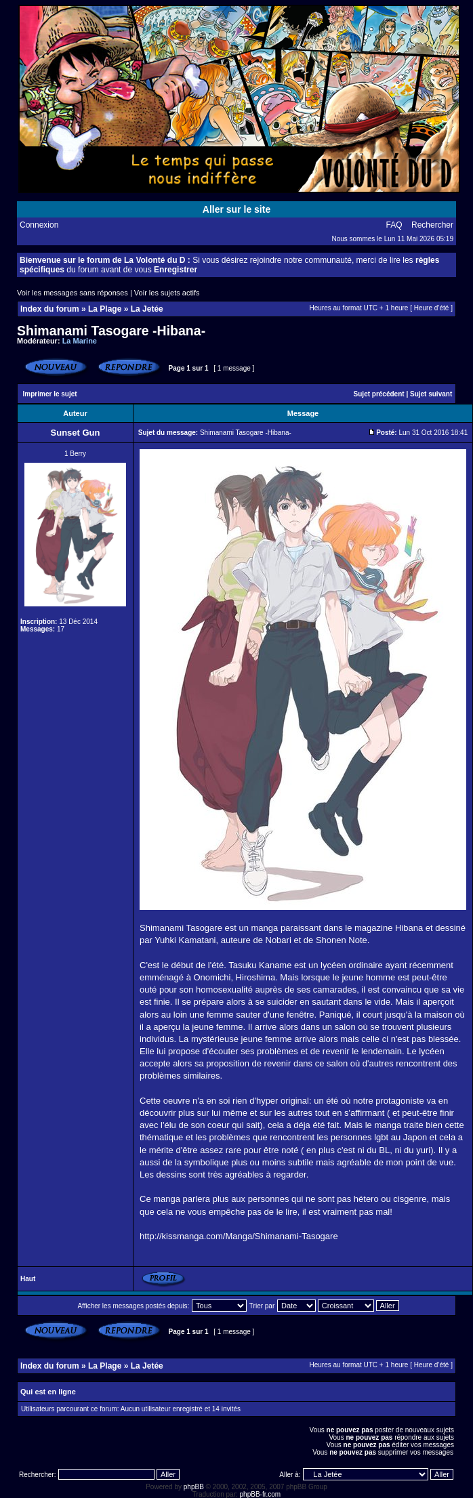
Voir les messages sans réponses (72, 293)
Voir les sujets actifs (167, 293)
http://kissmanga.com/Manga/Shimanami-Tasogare (239, 1236)
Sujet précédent (379, 394)
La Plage (104, 309)
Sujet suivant (431, 394)
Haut (27, 1279)
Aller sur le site (236, 209)
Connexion (39, 225)
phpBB (194, 1487)
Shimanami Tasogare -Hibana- (111, 330)
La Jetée (147, 309)
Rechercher (432, 225)
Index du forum (49, 309)
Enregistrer (175, 269)
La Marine (79, 341)
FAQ (394, 225)
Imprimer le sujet (50, 394)
